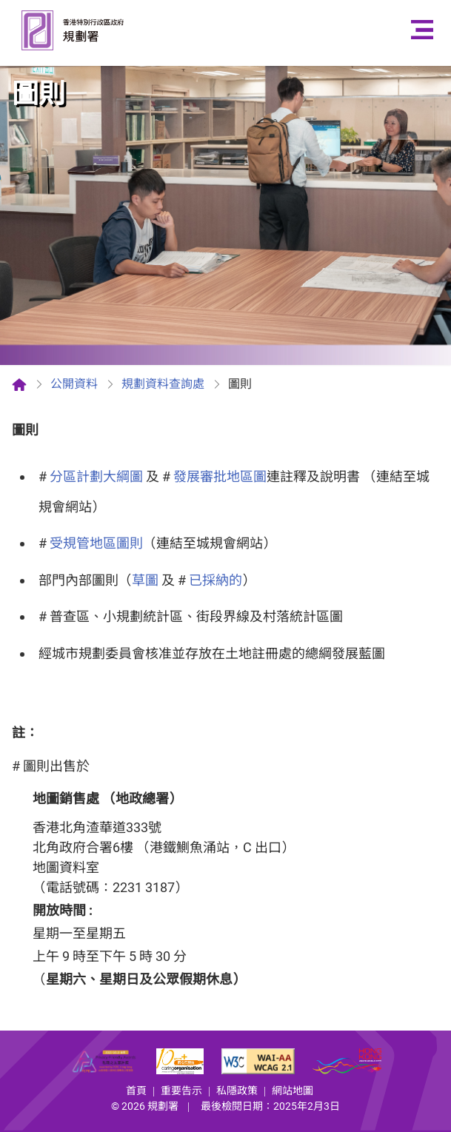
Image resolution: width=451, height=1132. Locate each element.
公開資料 (74, 384)
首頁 (136, 1090)
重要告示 (181, 1090)
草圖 (145, 580)
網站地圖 (292, 1090)
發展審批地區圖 (220, 476)
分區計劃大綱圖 (96, 476)
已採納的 (215, 580)
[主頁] (19, 384)
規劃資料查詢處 (162, 384)
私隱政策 (237, 1090)
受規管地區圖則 (96, 543)
